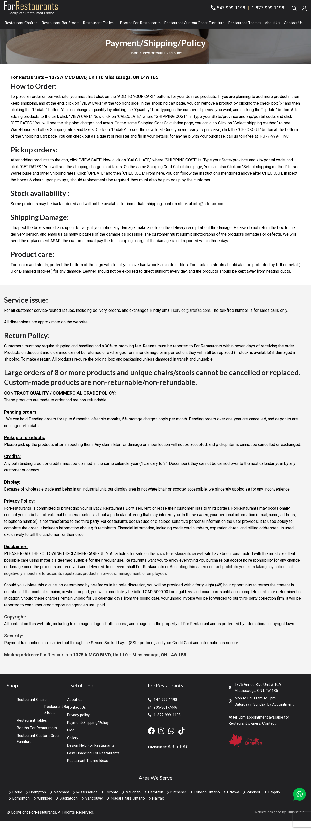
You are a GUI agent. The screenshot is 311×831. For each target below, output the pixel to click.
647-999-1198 (231, 13)
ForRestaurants (42, 822)
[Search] (294, 13)
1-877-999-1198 (268, 13)
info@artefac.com (208, 214)
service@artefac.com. (192, 320)
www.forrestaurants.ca (176, 563)
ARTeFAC (178, 757)
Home (134, 63)
